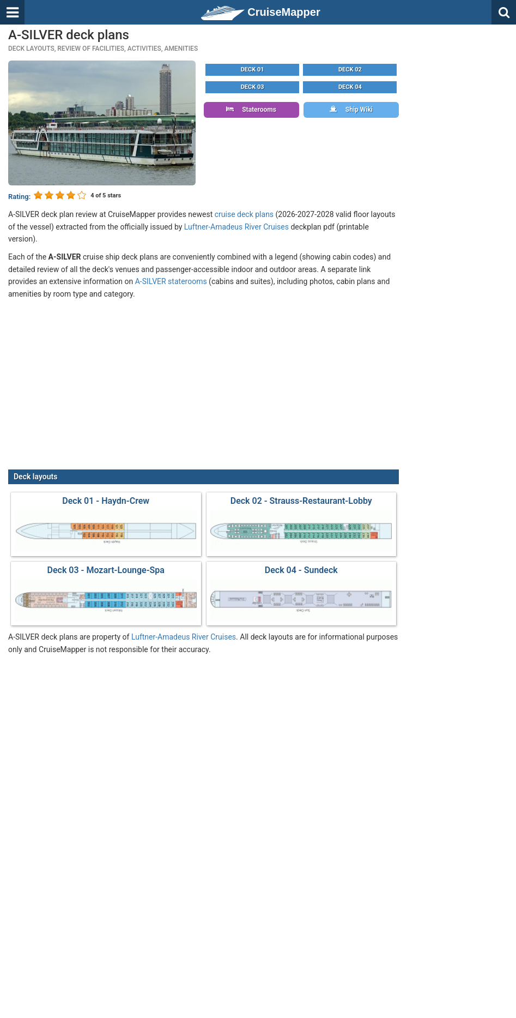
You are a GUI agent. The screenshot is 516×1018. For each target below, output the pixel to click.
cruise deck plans (244, 214)
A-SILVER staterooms (171, 281)
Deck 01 (252, 69)
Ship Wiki (351, 109)
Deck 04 (350, 87)
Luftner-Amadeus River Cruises (236, 226)
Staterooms (251, 109)
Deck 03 (252, 87)
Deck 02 (350, 69)
